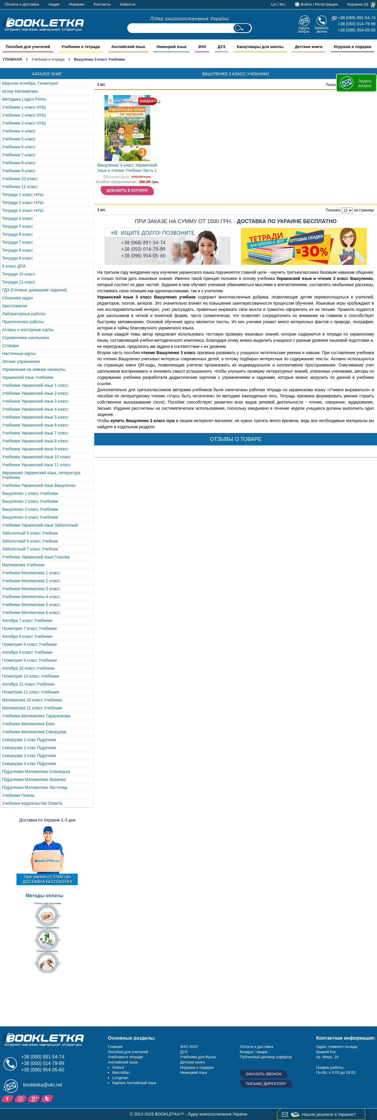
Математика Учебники (23, 565)
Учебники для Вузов (198, 1057)
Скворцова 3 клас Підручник (29, 755)
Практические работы (23, 321)
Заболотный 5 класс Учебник (30, 533)
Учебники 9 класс (18, 170)
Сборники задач (17, 298)
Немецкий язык (193, 1072)
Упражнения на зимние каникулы (33, 369)
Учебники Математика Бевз (28, 723)
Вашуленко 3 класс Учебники (30, 509)
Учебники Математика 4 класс (31, 596)
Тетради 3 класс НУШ (23, 210)
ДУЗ (183, 1052)
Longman (120, 1078)
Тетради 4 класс (17, 218)
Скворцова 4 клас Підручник (29, 763)
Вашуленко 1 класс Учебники (30, 493)
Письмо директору (266, 1083)
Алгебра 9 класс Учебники (27, 652)
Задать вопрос (304, 29)
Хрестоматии (14, 305)
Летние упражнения (21, 361)
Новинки (76, 4)
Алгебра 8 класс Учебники (27, 636)
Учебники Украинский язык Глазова (36, 557)
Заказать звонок (321, 29)
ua (274, 4)
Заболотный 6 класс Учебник (30, 541)
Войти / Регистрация (319, 4)
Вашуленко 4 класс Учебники (30, 517)
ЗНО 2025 (189, 1046)
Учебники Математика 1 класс (31, 572)
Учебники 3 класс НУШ (24, 123)
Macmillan (121, 1072)
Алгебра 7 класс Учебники (27, 620)
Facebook (8, 1098)
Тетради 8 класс (17, 250)
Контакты (102, 4)
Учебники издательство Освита (32, 803)
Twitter (47, 1098)
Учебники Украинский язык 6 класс (35, 425)
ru (282, 4)
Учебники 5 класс (18, 139)
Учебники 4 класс (18, 131)
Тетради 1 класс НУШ (23, 194)
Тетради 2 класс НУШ (23, 202)
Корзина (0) (357, 4)
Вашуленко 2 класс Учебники (30, 501)
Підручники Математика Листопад (34, 787)
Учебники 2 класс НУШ (24, 115)
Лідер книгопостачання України (189, 18)
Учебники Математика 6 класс (31, 612)
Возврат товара (253, 1052)
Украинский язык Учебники (27, 377)
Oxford (118, 1067)
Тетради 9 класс (17, 258)
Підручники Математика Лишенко (34, 779)
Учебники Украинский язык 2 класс (35, 393)
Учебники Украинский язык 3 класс (35, 401)
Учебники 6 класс (18, 147)
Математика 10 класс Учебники (32, 700)
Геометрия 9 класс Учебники (29, 660)
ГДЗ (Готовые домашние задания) (34, 290)
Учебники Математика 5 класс (31, 604)
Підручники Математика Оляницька (36, 771)
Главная (12, 59)
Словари (10, 345)
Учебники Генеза (18, 795)
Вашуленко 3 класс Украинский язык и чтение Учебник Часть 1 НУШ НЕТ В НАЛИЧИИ (127, 168)
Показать (333, 85)
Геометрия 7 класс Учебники (29, 628)
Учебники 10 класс (20, 178)
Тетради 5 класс (17, 226)
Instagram (21, 1098)
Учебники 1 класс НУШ (24, 107)
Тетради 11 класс (18, 282)
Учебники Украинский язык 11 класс (36, 464)
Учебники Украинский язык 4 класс (35, 409)
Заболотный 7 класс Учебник (30, 549)
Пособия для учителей (128, 1052)
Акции (54, 4)
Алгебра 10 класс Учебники (28, 668)
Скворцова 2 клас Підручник (29, 747)
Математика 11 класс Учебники (32, 708)
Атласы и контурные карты (27, 329)
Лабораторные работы (23, 313)
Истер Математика (20, 91)
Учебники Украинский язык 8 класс (35, 441)
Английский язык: (123, 1062)
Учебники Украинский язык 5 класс (35, 417)
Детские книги (192, 1062)
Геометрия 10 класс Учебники (30, 676)
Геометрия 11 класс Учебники (30, 692)
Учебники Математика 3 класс (31, 588)
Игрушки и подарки (197, 1067)
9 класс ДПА (14, 266)
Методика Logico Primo (24, 99)
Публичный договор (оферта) (266, 1057)
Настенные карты (19, 353)
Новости (127, 4)
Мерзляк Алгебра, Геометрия (30, 83)
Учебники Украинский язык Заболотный (40, 525)
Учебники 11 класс (20, 186)
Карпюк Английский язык (134, 1083)
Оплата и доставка (22, 4)
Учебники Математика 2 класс (31, 580)
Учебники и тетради (48, 59)
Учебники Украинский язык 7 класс (35, 433)
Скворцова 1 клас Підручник (29, 739)
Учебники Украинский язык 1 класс (35, 385)
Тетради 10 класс (18, 274)
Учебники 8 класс (18, 162)
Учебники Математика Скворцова (34, 731)
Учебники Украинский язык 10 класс (36, 456)
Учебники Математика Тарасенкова (36, 716)
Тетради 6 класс (17, 234)
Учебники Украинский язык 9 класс (35, 449)
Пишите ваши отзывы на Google (34, 1098)
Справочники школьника (25, 337)
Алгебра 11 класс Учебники (28, 684)
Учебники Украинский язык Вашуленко (39, 485)
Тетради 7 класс (17, 242)
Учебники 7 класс (18, 154)
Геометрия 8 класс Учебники (29, 644)
